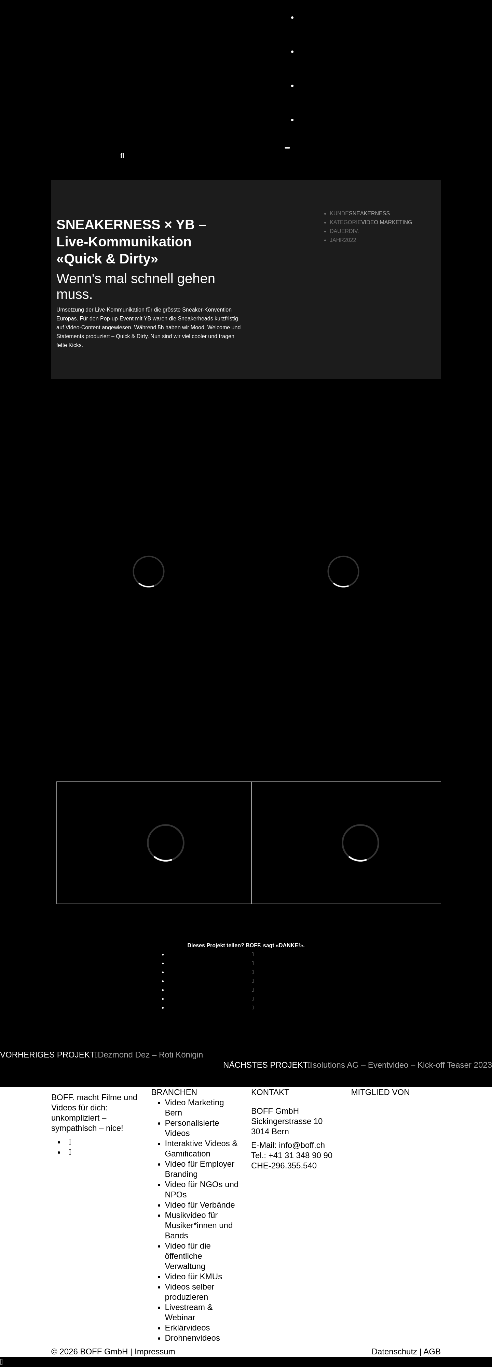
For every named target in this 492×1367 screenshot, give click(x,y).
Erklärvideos (187, 1327)
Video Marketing (386, 222)
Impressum (155, 1351)
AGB (432, 1351)
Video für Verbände (200, 1204)
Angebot (318, 16)
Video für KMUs (193, 1276)
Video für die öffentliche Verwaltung (188, 1256)
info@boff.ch (302, 1145)
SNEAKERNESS (369, 213)
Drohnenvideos (192, 1337)
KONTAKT (317, 119)
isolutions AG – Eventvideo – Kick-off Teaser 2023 (400, 1064)
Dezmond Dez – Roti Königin (149, 1054)
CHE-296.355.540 (284, 1165)
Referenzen (326, 51)
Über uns (319, 85)
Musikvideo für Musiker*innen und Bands (199, 1225)
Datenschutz (394, 1351)
